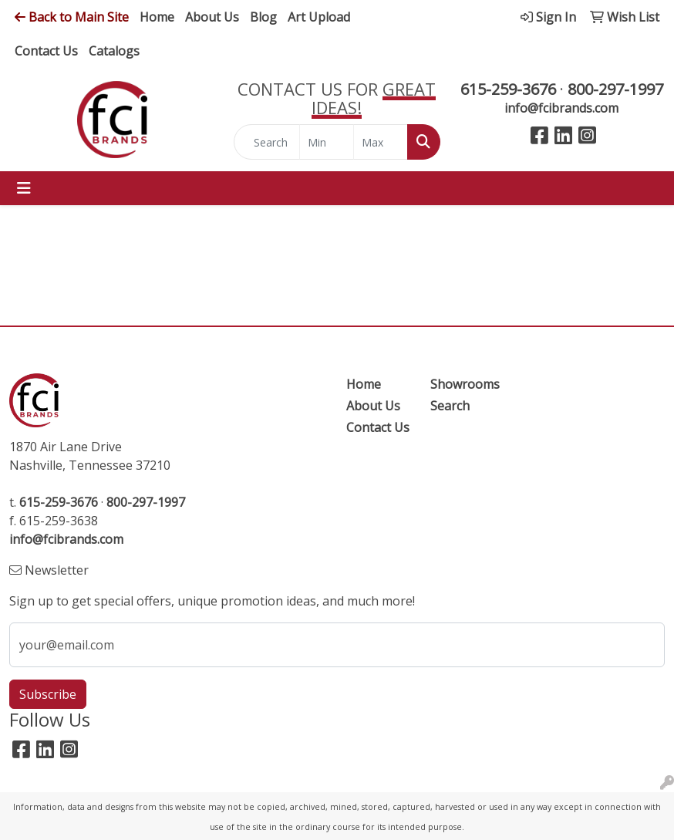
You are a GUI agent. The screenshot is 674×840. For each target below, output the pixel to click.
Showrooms (463, 384)
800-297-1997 (615, 89)
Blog (263, 16)
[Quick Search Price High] (380, 142)
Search (450, 405)
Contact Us (46, 50)
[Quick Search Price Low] (326, 142)
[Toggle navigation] (24, 188)
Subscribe (47, 694)
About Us (212, 16)
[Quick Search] (267, 142)
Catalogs (114, 50)
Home (157, 16)
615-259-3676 (508, 89)
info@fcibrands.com (561, 108)
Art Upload (319, 16)
